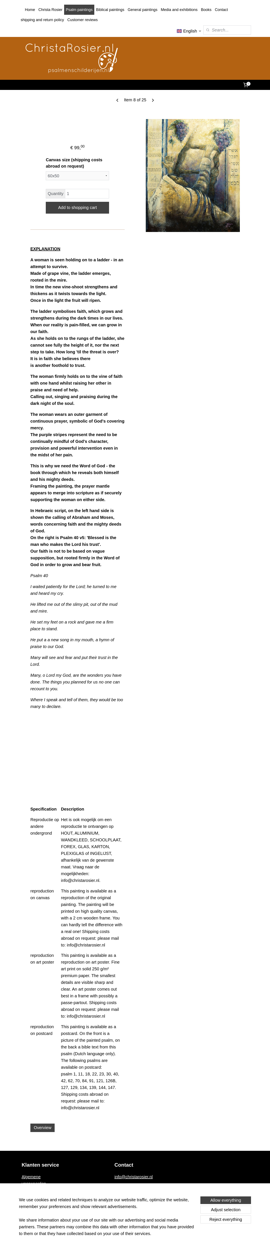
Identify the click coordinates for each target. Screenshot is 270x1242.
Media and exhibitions (179, 10)
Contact (221, 10)
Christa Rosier (50, 10)
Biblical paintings (110, 10)
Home (30, 10)
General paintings (142, 10)
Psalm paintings (79, 10)
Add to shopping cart (77, 207)
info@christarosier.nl (134, 1176)
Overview (42, 1127)
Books (206, 10)
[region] (107, 1219)
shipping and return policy (42, 20)
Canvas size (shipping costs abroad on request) (74, 162)
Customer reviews (82, 20)
